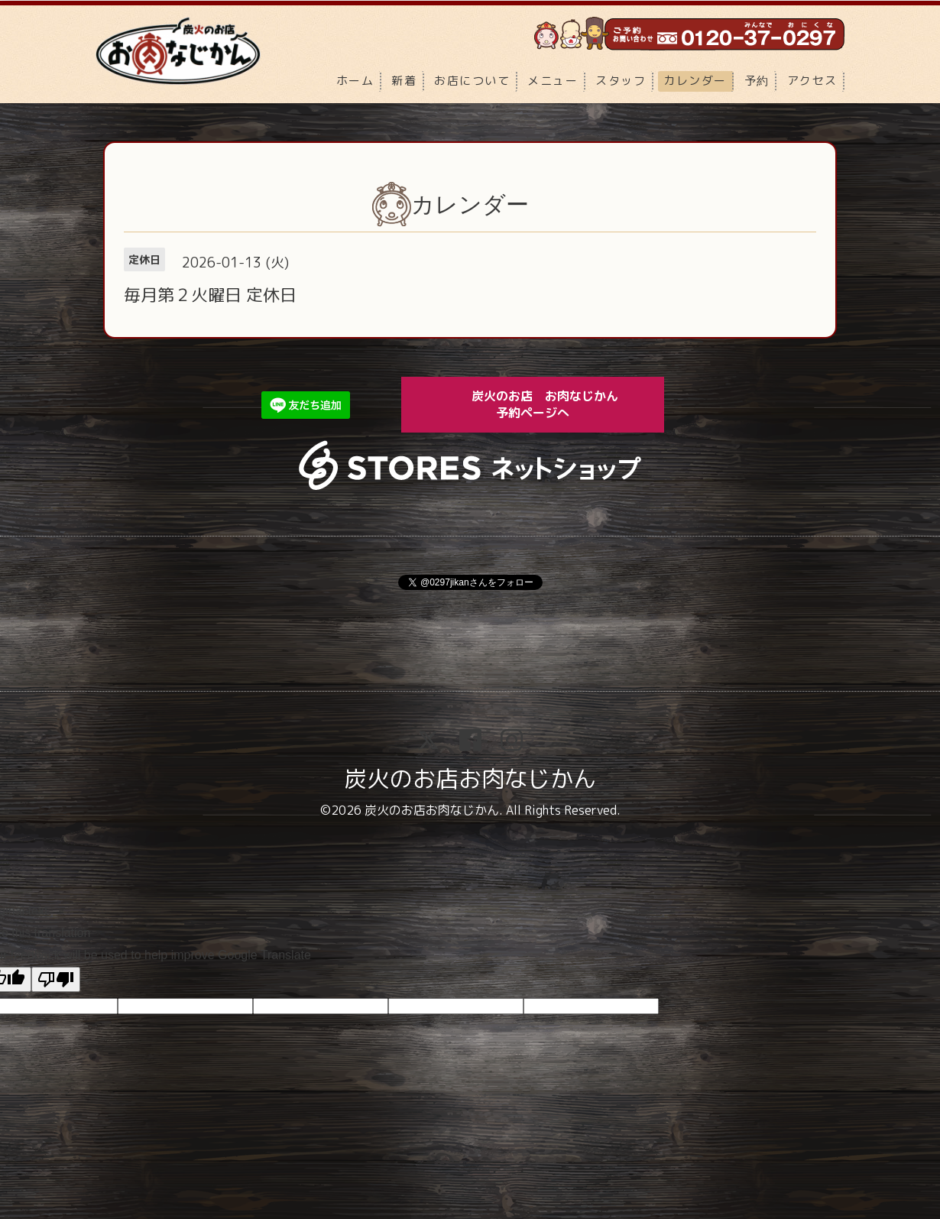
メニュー (552, 81)
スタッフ (620, 81)
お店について (472, 81)
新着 (404, 81)
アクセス (812, 81)
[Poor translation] (55, 979)
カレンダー (695, 81)
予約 (757, 81)
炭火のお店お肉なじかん (470, 779)
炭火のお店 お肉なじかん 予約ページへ (555, 403)
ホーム (355, 81)
